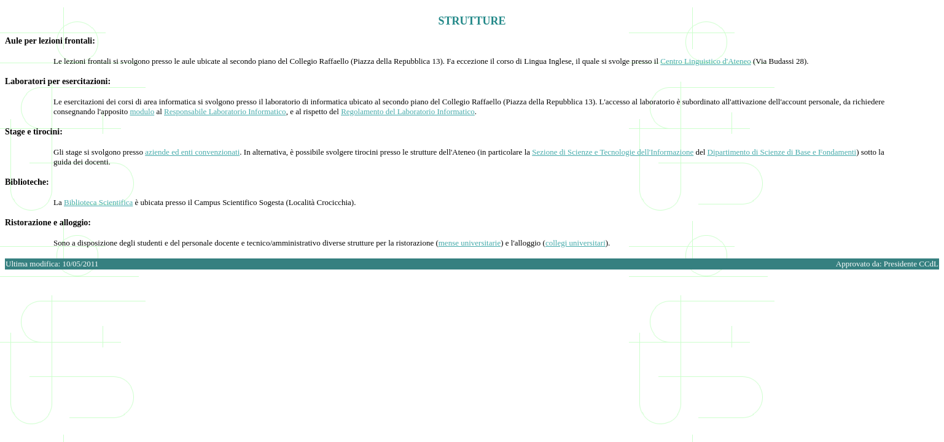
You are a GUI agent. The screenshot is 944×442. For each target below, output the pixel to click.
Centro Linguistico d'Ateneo (705, 61)
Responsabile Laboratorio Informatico (225, 111)
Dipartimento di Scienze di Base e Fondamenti (782, 152)
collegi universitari (575, 242)
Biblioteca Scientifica (98, 202)
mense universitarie (470, 242)
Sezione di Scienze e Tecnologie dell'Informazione (612, 152)
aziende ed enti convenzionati (192, 152)
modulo (142, 111)
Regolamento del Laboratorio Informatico (408, 111)
